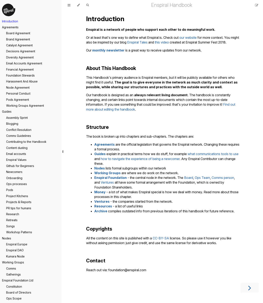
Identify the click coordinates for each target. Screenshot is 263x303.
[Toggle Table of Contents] (69, 5)
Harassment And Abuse (22, 81)
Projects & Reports (18, 202)
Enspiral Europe (16, 244)
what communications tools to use (213, 154)
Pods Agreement (17, 99)
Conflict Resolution (18, 129)
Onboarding (14, 178)
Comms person (223, 178)
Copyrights (99, 229)
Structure (97, 127)
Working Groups (13, 262)
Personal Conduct (18, 93)
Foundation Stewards (20, 75)
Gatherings (13, 274)
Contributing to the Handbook (26, 141)
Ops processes (16, 184)
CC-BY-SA (161, 238)
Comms (11, 268)
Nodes (6, 238)
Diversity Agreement (20, 57)
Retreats (11, 220)
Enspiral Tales (137, 42)
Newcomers (14, 172)
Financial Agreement (20, 69)
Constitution (14, 286)
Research (12, 214)
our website (188, 37)
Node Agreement (18, 87)
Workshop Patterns (19, 232)
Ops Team (202, 178)
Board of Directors (18, 292)
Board (188, 178)
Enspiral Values (16, 159)
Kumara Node (15, 256)
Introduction (10, 21)
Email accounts (16, 154)
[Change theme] (78, 5)
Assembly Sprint (17, 117)
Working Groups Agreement (25, 105)
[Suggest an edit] (256, 5)
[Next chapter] (249, 288)
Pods (9, 190)
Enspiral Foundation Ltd (17, 280)
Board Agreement (18, 33)
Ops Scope (14, 298)
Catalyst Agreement (19, 45)
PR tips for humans (18, 208)
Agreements (10, 27)
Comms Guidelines (18, 135)
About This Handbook (111, 68)
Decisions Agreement (20, 51)
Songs (10, 226)
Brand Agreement (18, 39)
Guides (7, 111)
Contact (95, 261)
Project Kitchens (17, 196)
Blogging (12, 123)
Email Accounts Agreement (24, 63)
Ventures (107, 182)
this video (162, 42)
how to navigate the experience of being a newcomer (140, 159)
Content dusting (17, 148)
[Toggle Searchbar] (87, 5)
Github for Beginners (20, 166)
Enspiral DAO (15, 250)
